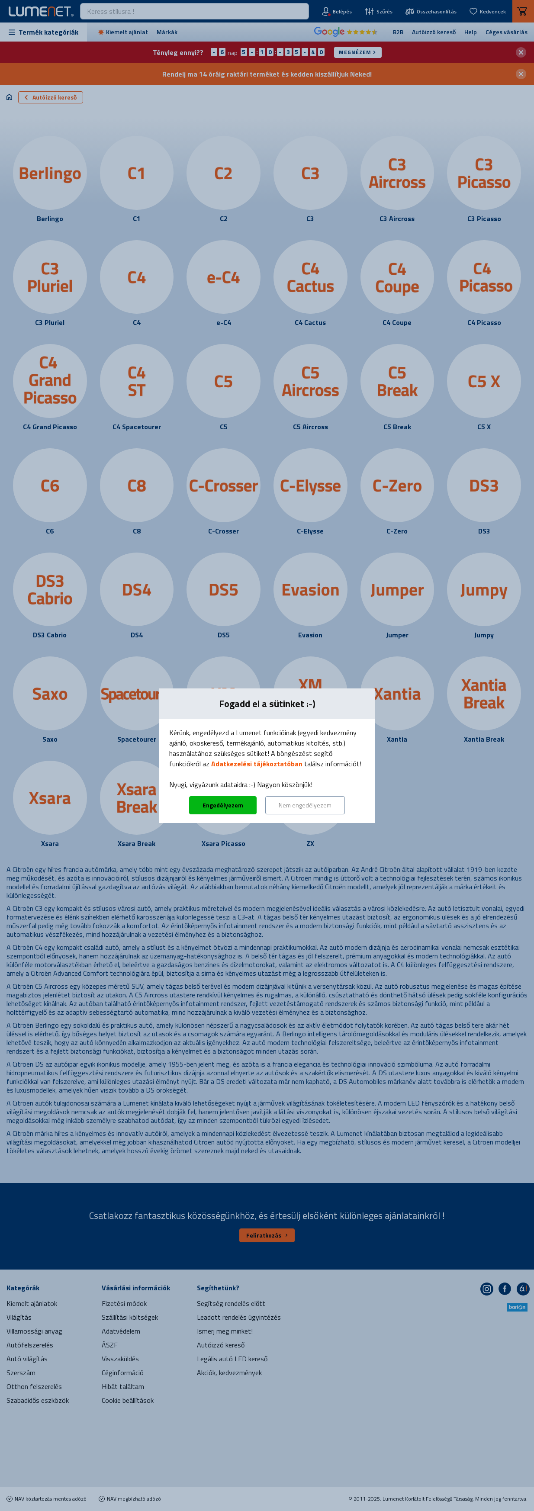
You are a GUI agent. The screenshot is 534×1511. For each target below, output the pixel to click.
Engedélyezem (223, 805)
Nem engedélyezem (305, 805)
